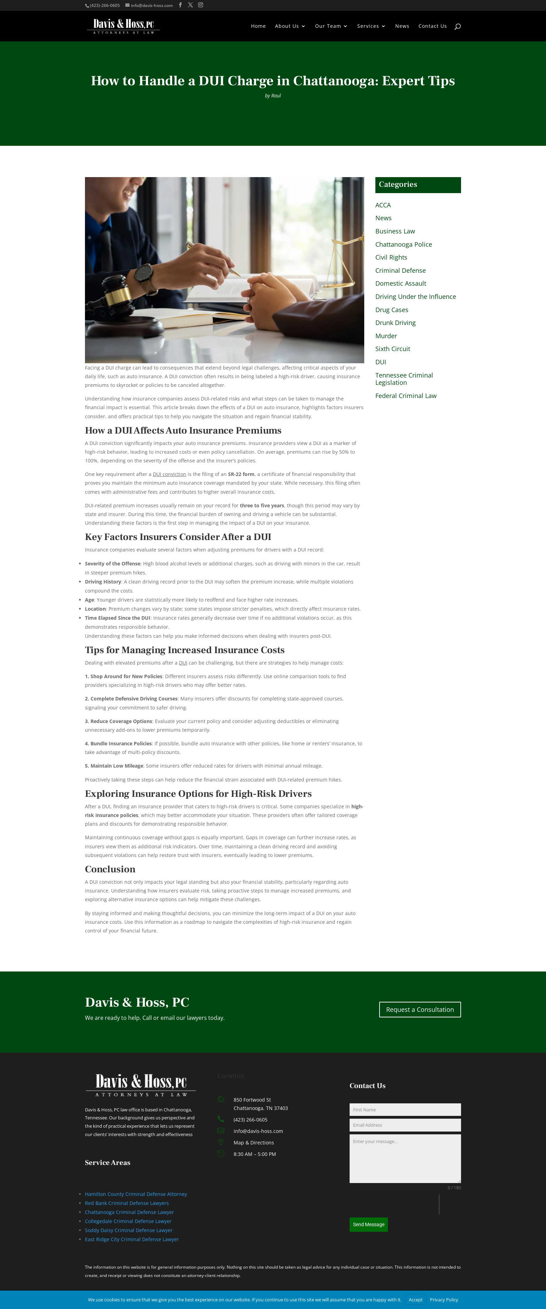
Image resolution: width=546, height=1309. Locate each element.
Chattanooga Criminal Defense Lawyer (129, 1212)
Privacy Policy (444, 1299)
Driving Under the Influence (415, 297)
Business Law (395, 231)
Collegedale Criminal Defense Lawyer (128, 1221)
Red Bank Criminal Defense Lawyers (127, 1203)
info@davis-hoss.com (258, 1131)
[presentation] (394, 1204)
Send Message (368, 1224)
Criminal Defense (400, 271)
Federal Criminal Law (406, 396)
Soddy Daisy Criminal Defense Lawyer (129, 1230)
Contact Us (433, 26)
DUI (380, 362)
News (402, 26)
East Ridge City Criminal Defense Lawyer (132, 1239)
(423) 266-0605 (250, 1119)
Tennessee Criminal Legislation (404, 379)
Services (368, 26)
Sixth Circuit (392, 349)
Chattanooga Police (403, 244)
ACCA (383, 205)
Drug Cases (391, 310)
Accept (416, 1299)
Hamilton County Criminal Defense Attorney (136, 1194)
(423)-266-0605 (105, 5)
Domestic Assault (400, 283)
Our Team (328, 26)
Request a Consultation (420, 1009)
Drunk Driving (395, 323)
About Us (287, 26)
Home (258, 26)
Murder (386, 336)
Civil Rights (391, 257)
